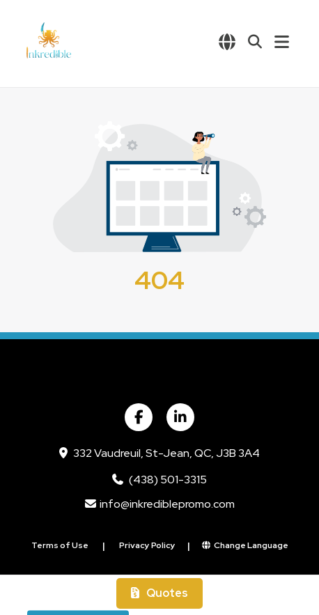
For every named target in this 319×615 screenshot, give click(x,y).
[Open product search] (255, 42)
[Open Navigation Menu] (281, 42)
